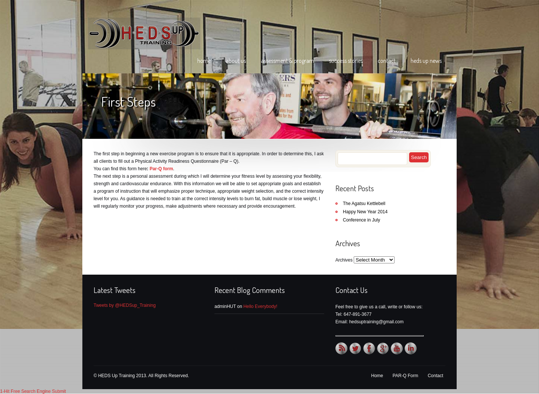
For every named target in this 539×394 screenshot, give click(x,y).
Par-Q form (161, 168)
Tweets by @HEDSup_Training (125, 305)
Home (204, 60)
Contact (387, 60)
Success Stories (346, 60)
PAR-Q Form (405, 375)
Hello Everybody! (260, 306)
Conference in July (361, 220)
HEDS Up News (426, 60)
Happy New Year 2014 (365, 212)
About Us (236, 60)
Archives (344, 260)
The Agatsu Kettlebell (364, 203)
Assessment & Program (287, 60)
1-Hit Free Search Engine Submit (33, 391)
